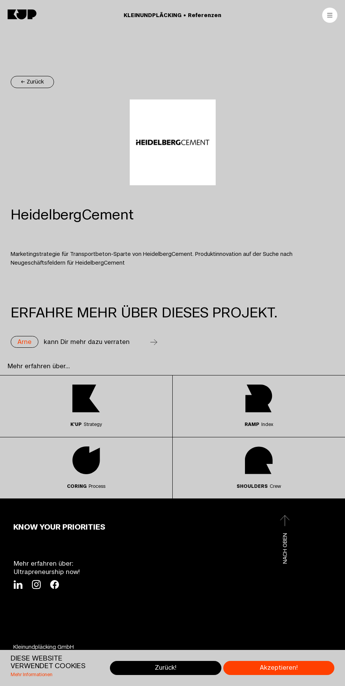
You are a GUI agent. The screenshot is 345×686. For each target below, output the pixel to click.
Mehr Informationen (31, 675)
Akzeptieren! (279, 668)
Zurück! (165, 668)
